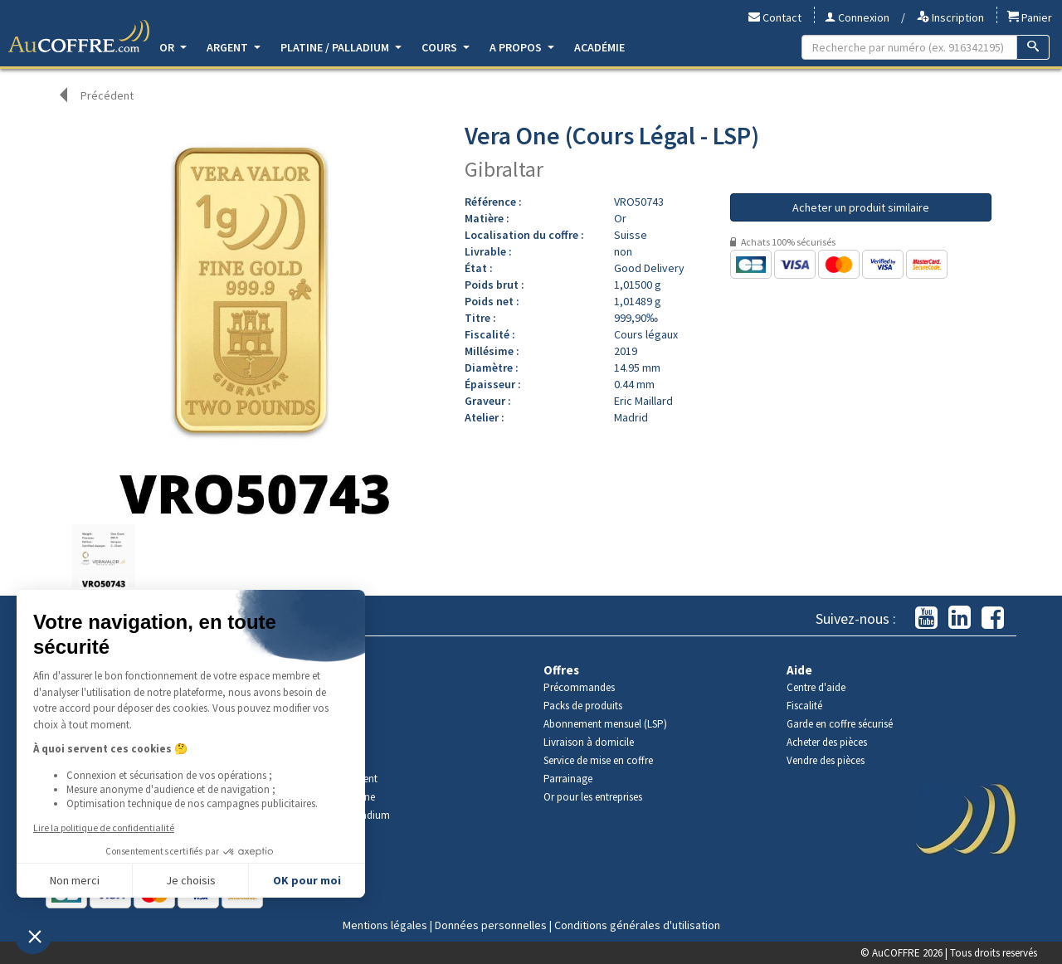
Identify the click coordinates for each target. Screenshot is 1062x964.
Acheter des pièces (827, 742)
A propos (522, 47)
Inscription (950, 17)
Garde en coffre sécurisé (840, 724)
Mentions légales (385, 925)
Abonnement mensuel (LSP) (605, 724)
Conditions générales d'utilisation (637, 925)
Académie (599, 47)
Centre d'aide (816, 687)
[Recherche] (1033, 47)
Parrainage (567, 779)
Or (173, 47)
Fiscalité (804, 706)
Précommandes (579, 687)
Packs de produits (582, 706)
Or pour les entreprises (592, 797)
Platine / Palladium (341, 47)
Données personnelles (491, 925)
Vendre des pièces (826, 760)
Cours (445, 47)
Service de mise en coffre (598, 760)
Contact (774, 17)
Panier (1029, 17)
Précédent (107, 95)
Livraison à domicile (588, 742)
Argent (234, 47)
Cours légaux (646, 334)
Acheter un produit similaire (860, 207)
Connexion (857, 17)
